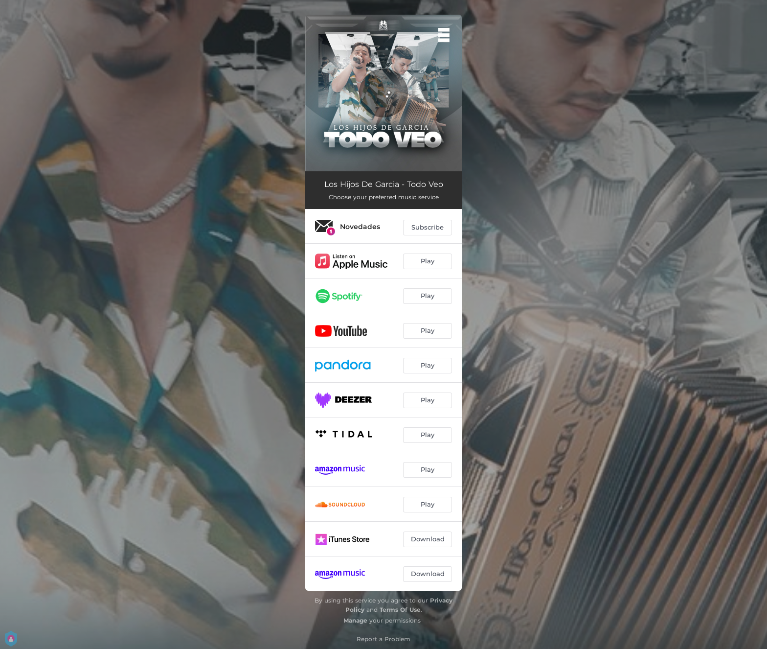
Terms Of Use (400, 609)
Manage (355, 620)
